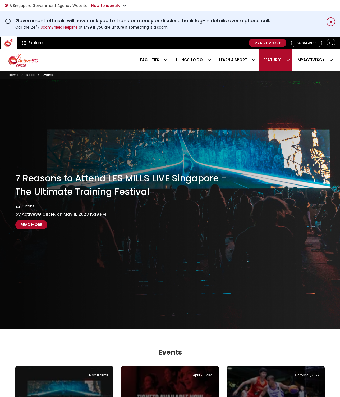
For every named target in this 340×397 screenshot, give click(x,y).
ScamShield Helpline (59, 27)
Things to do (189, 59)
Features (272, 59)
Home (14, 75)
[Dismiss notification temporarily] (331, 21)
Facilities (149, 59)
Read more (34, 224)
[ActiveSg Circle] (8, 43)
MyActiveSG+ (267, 43)
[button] (331, 43)
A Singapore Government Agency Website (46, 5)
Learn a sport (233, 59)
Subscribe (306, 43)
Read (30, 75)
